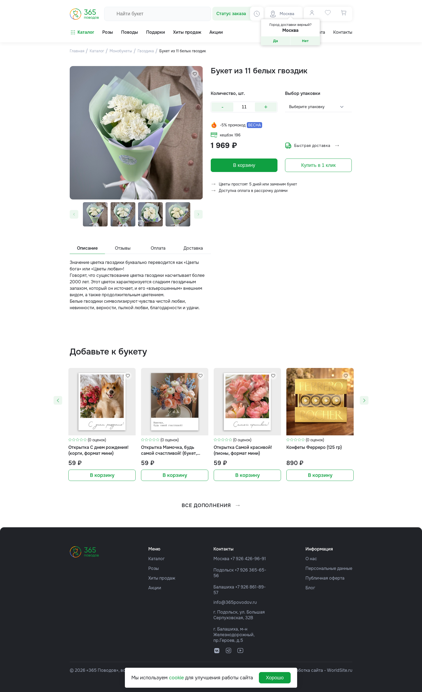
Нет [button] (305, 41)
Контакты (342, 32)
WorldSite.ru (339, 670)
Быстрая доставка (312, 145)
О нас (311, 559)
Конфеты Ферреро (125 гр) (314, 447)
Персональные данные (328, 568)
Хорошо (275, 677)
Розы (153, 568)
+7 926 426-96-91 (248, 559)
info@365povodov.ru (235, 602)
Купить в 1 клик (318, 165)
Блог (310, 588)
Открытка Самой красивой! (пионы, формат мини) (243, 450)
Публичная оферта (324, 578)
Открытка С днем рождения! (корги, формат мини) (98, 450)
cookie (176, 678)
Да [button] (275, 41)
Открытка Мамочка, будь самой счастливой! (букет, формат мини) (169, 451)
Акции (154, 588)
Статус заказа (231, 13)
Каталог (82, 32)
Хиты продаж (161, 578)
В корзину (244, 165)
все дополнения (211, 505)
